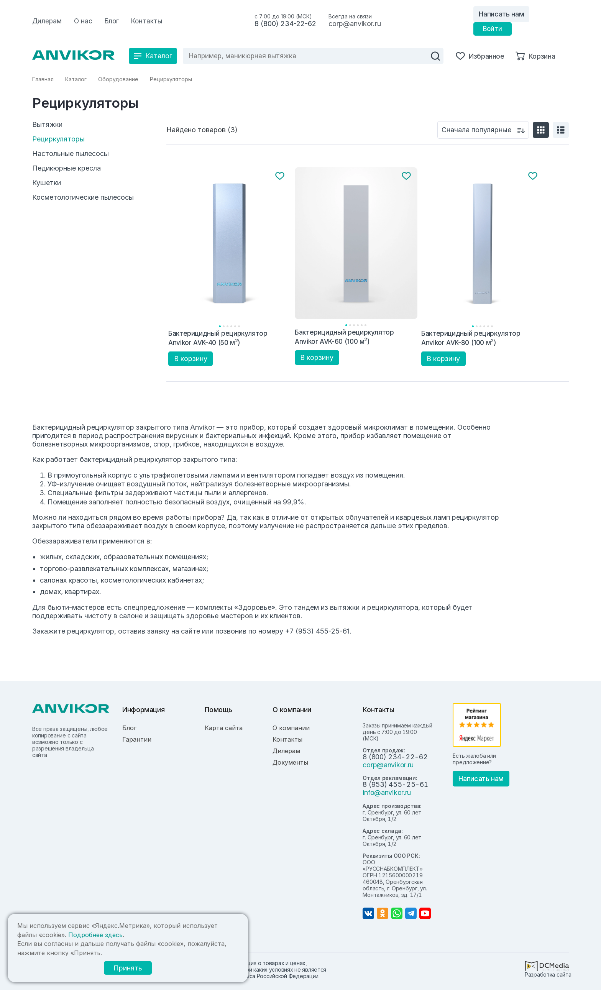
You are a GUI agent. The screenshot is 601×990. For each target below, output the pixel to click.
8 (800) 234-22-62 (285, 24)
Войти (492, 29)
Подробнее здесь (95, 935)
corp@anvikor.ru (354, 24)
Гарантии (136, 739)
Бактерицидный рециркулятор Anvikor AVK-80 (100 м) (471, 337)
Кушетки (46, 182)
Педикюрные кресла (66, 168)
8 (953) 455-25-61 (395, 784)
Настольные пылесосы (70, 153)
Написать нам (501, 14)
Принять (127, 968)
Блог (129, 728)
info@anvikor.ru (387, 792)
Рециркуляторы (58, 139)
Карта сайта (224, 728)
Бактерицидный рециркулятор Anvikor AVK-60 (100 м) (344, 336)
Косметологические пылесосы (83, 197)
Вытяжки (47, 124)
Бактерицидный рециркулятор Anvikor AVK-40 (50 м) (218, 337)
